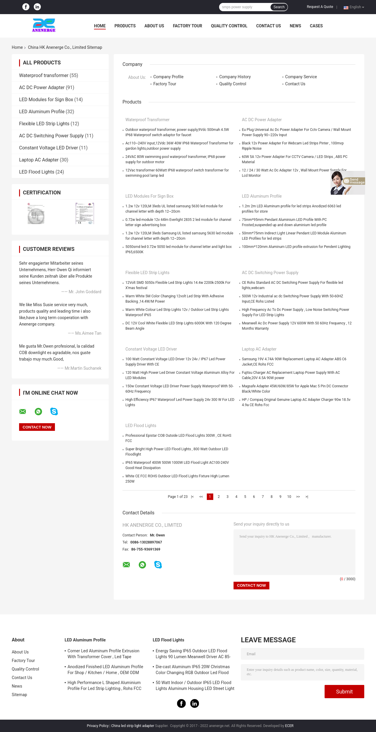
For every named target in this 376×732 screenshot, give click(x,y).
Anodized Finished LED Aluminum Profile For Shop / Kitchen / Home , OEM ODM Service (105, 670)
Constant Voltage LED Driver (48, 148)
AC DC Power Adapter (42, 87)
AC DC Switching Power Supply (51, 136)
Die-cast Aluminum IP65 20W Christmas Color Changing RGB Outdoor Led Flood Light (193, 670)
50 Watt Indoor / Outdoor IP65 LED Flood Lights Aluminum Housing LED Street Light (195, 685)
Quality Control (229, 26)
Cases (316, 26)
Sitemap (19, 694)
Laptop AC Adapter (38, 160)
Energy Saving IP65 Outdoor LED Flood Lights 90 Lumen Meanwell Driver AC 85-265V (193, 654)
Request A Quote (320, 7)
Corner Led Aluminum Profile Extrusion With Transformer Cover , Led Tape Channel (104, 654)
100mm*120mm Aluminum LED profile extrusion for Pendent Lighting (296, 247)
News (295, 26)
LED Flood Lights (36, 172)
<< (201, 497)
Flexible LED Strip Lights (44, 123)
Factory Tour (187, 26)
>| (307, 497)
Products (125, 26)
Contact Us (268, 26)
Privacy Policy (98, 726)
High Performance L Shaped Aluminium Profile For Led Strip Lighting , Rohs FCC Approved (104, 686)
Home (100, 26)
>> (298, 497)
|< (192, 497)
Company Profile (168, 76)
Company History (235, 76)
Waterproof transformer (43, 75)
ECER (289, 726)
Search (279, 7)
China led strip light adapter (132, 726)
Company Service (301, 76)
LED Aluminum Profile (42, 111)
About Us (154, 26)
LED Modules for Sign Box (46, 99)
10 (289, 497)
